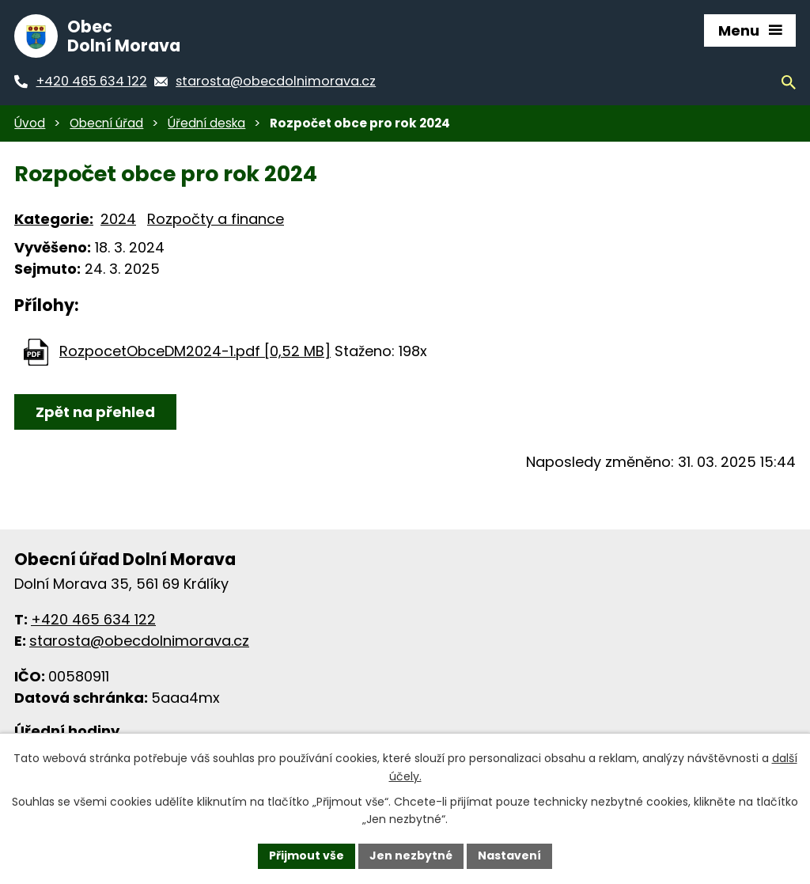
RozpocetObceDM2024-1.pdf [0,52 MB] (195, 351)
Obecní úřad (106, 123)
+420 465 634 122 (93, 619)
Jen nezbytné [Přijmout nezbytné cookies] (410, 855)
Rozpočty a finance (215, 219)
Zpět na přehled (95, 412)
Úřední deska (206, 123)
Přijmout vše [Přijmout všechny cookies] (306, 855)
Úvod (29, 123)
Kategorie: (53, 219)
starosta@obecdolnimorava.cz (139, 641)
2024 (118, 219)
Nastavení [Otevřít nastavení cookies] (509, 855)
